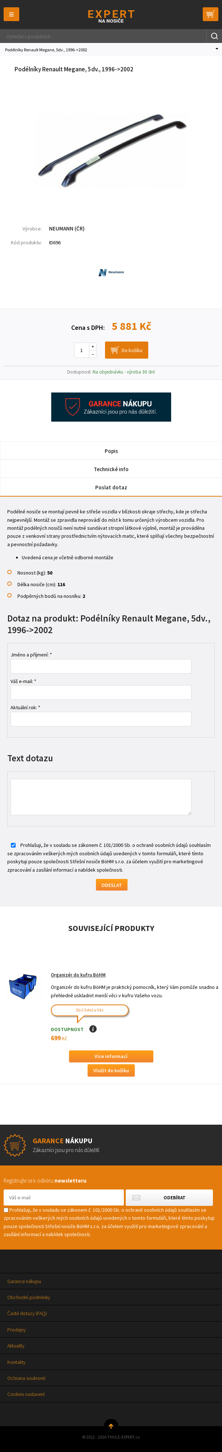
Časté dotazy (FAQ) (27, 1313)
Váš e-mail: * (23, 681)
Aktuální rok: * (25, 707)
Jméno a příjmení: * (31, 654)
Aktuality (15, 1345)
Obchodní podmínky (28, 1297)
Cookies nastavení (26, 1394)
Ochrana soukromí (26, 1378)
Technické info (111, 469)
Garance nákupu (24, 1281)
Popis (111, 450)
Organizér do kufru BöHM (78, 975)
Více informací (111, 1056)
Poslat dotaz (111, 487)
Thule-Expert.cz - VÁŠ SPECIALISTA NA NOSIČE (111, 16)
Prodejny (16, 1329)
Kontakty (16, 1362)
